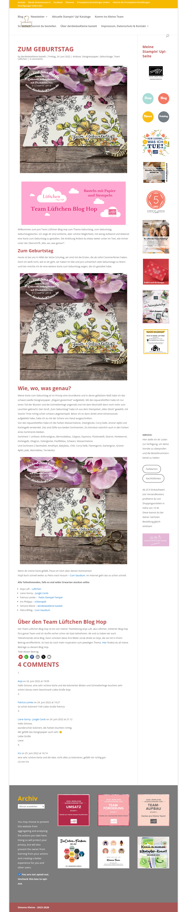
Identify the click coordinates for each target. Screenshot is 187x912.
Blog (20, 16)
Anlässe (77, 56)
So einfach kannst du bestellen (37, 26)
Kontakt (21, 2)
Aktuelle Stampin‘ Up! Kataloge (71, 16)
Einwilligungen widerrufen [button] (30, 6)
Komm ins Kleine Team (109, 16)
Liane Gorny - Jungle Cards (32, 719)
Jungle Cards (41, 593)
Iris (19, 753)
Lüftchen (36, 588)
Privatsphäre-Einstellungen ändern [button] (93, 2)
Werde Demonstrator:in (39, 2)
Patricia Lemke (25, 702)
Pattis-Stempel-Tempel (50, 597)
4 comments (36, 58)
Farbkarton (152, 469)
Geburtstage (106, 56)
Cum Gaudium (77, 575)
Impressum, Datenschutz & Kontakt (123, 26)
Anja (20, 681)
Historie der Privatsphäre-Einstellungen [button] (131, 2)
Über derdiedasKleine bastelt (78, 26)
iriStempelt (40, 601)
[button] (21, 657)
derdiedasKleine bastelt (33, 56)
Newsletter (38, 16)
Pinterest (70, 2)
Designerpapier (90, 56)
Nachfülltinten (153, 478)
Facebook (57, 2)
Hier (104, 642)
